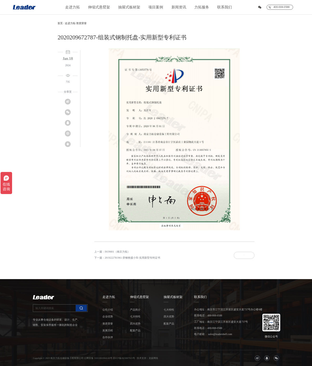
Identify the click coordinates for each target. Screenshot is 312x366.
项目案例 (155, 7)
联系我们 (224, 7)
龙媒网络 (153, 358)
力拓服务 (201, 7)
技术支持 (141, 358)
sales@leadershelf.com (219, 334)
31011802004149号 (103, 358)
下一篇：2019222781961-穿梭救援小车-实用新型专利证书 (127, 257)
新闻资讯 (178, 7)
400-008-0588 (214, 315)
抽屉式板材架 (129, 7)
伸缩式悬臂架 (99, 7)
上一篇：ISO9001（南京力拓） (112, 251)
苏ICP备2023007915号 (124, 358)
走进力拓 (72, 7)
